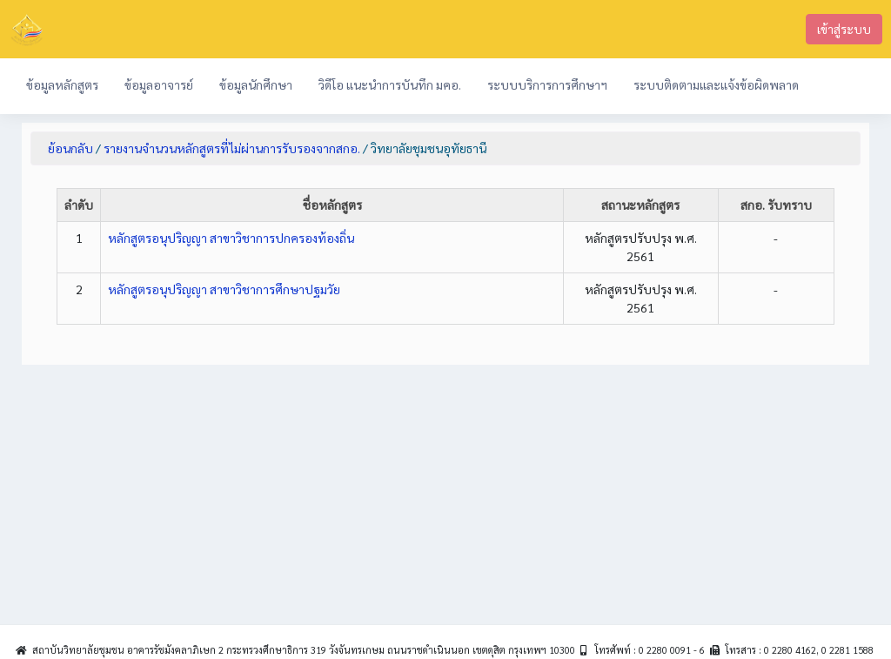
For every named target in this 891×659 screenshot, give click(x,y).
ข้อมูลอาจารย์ (158, 84)
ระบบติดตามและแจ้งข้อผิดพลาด (716, 84)
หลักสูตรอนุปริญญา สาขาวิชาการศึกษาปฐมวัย (224, 289)
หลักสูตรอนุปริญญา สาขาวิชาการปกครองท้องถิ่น (231, 237)
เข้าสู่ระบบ (844, 29)
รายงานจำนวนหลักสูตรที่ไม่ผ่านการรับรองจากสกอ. (232, 148)
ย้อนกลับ (70, 148)
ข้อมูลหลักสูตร (62, 84)
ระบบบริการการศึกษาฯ (547, 84)
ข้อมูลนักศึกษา (255, 84)
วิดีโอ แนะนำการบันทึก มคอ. (389, 84)
